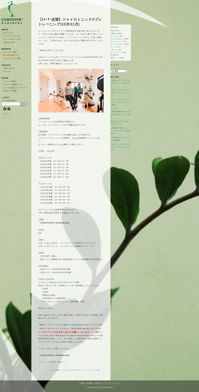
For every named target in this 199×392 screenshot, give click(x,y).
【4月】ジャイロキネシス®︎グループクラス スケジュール (120, 146)
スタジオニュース (117, 41)
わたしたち (8, 33)
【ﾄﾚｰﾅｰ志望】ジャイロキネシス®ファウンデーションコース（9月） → (76, 370)
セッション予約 (10, 52)
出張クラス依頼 (10, 91)
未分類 (113, 55)
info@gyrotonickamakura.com (63, 282)
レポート (113, 49)
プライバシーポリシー (111, 383)
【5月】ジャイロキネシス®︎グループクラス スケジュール (120, 92)
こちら (65, 63)
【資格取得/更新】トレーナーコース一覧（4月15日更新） (120, 130)
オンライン (114, 36)
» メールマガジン (9, 101)
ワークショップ (116, 52)
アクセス (7, 71)
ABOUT (5, 30)
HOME (81, 383)
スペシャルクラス (117, 44)
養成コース (62, 362)
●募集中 (53, 362)
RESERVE (6, 49)
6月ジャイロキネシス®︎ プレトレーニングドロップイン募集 (120, 102)
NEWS (113, 31)
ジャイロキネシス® (11, 39)
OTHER (4, 78)
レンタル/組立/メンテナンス (15, 88)
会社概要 (89, 383)
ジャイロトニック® (11, 36)
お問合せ (98, 383)
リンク (6, 114)
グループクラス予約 (12, 58)
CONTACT (6, 65)
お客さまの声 (9, 42)
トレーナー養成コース (13, 84)
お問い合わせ (9, 68)
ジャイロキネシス (117, 39)
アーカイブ (114, 68)
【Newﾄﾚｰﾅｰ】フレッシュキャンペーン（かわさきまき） (120, 83)
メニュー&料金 (9, 81)
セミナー (113, 47)
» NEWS (5, 97)
